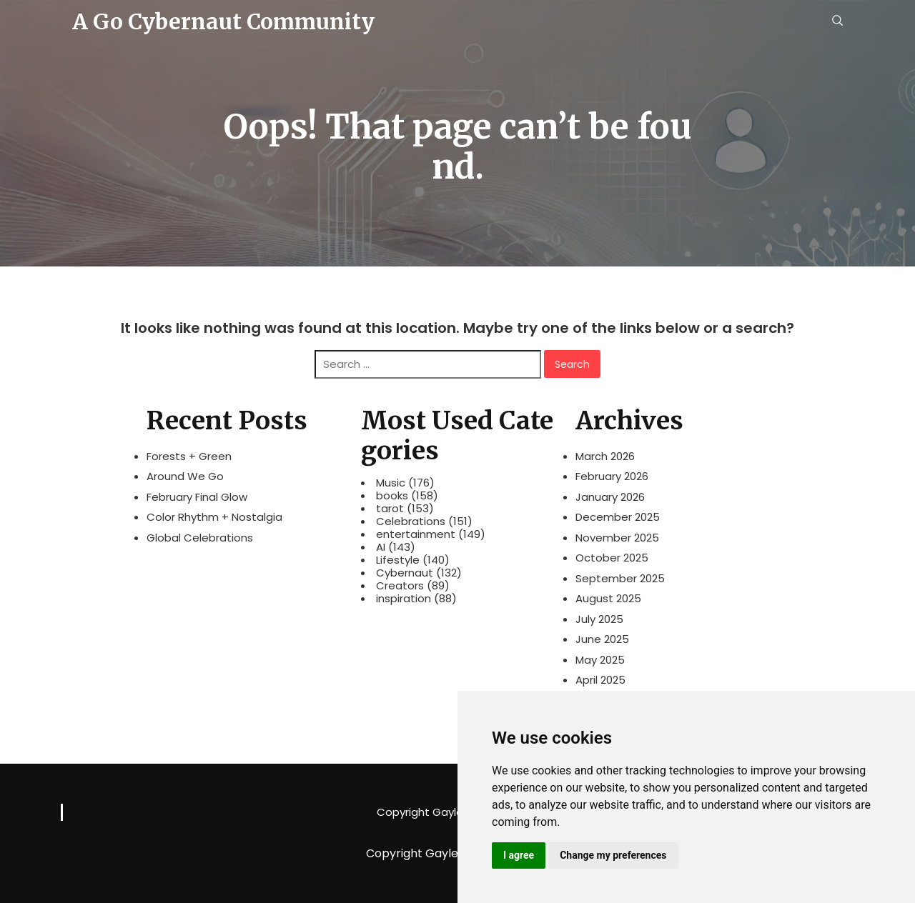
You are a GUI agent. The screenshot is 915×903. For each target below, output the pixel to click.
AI (380, 547)
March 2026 (605, 456)
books (392, 495)
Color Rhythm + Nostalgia (214, 516)
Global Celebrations (200, 537)
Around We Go (185, 476)
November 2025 (617, 537)
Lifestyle (398, 560)
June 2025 (602, 639)
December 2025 (617, 516)
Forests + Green (189, 456)
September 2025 (620, 578)
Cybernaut (404, 573)
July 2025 (599, 619)
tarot (390, 508)
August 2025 (608, 598)
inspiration (403, 598)
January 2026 (610, 496)
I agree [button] (518, 855)
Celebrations (410, 521)
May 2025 (600, 659)
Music (390, 483)
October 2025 (611, 557)
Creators (400, 585)
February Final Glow (197, 496)
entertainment (415, 534)
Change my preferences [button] (613, 855)
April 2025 (600, 679)
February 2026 (611, 476)
